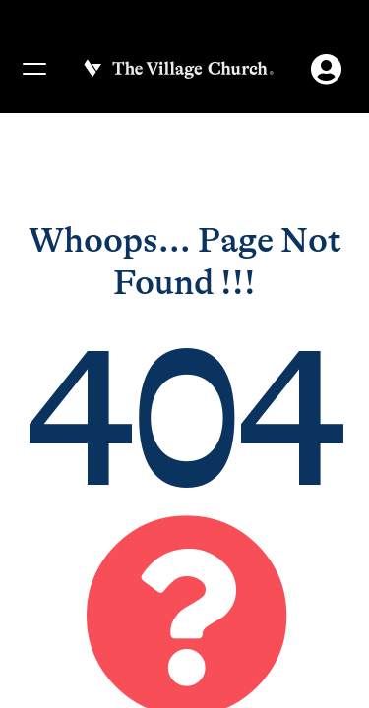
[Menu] (33, 68)
